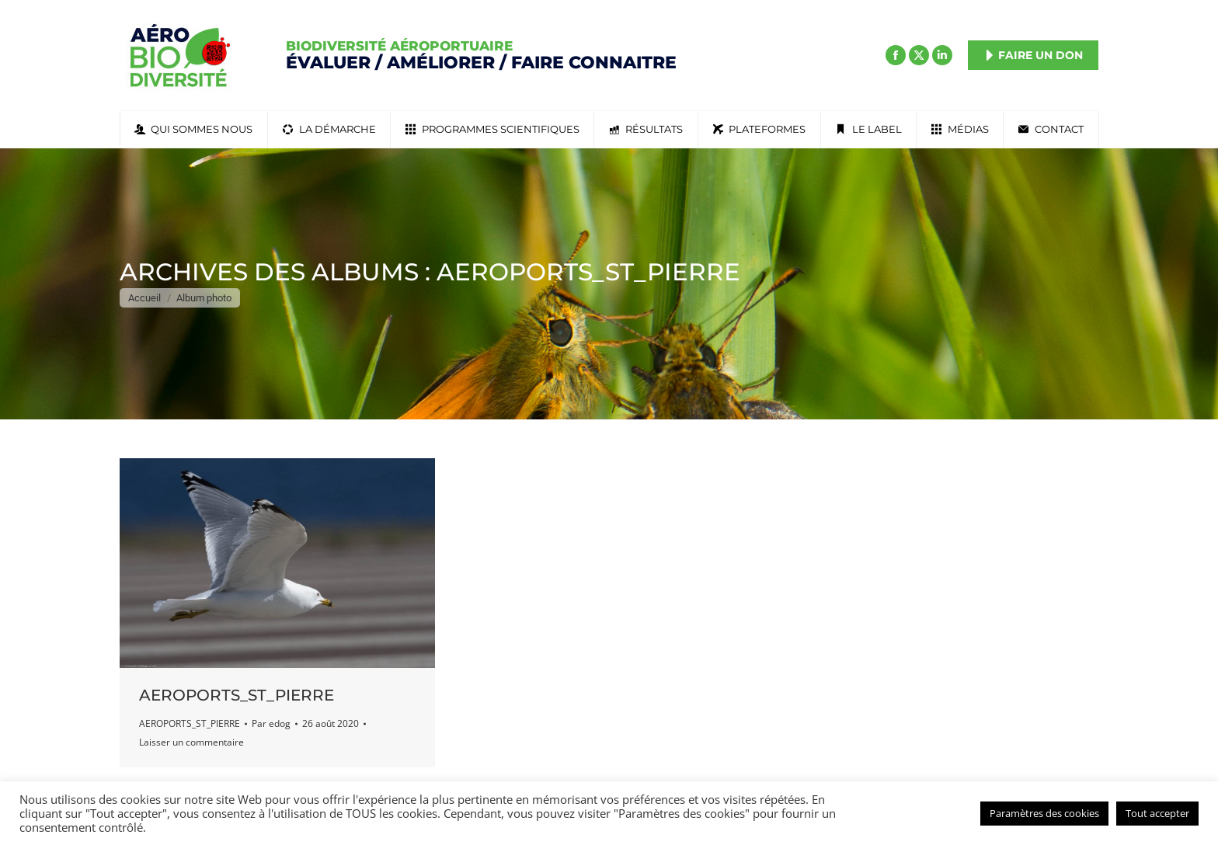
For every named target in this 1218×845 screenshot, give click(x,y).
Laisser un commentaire (191, 742)
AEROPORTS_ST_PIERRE (236, 695)
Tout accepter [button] (1157, 813)
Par (271, 723)
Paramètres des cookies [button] (1044, 813)
